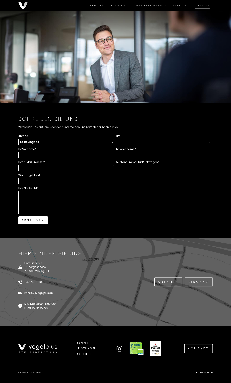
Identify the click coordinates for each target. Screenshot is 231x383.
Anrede (23, 136)
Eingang (198, 282)
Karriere (181, 5)
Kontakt (202, 5)
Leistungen (120, 5)
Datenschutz (36, 372)
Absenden (33, 220)
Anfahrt (168, 282)
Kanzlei (96, 5)
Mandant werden (151, 5)
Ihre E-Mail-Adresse (32, 162)
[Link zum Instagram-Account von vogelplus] (119, 348)
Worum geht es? (29, 175)
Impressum (23, 372)
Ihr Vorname (27, 149)
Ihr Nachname (126, 149)
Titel (118, 136)
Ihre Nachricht (28, 188)
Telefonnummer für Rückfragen (137, 162)
